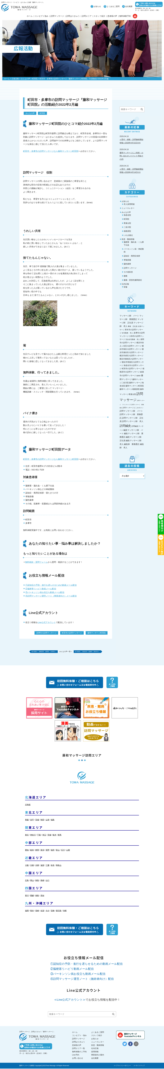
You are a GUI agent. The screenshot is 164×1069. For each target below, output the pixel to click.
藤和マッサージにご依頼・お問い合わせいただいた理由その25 (131, 156)
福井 (52, 851)
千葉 (39, 835)
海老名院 (127, 215)
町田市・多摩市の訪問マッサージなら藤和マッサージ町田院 (50, 151)
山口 (47, 881)
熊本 (32, 911)
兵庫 (37, 866)
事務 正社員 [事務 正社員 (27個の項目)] (132, 326)
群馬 (59, 835)
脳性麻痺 (127, 264)
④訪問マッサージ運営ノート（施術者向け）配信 (82, 979)
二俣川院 (127, 227)
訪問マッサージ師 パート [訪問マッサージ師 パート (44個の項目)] (131, 411)
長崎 (37, 911)
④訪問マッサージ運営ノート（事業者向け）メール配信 (51, 596)
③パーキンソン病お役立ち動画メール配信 (44, 592)
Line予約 (75, 1055)
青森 (27, 820)
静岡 (37, 851)
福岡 (27, 911)
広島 (27, 881)
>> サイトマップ (139, 1066)
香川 (27, 896)
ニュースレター (128, 208)
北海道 (28, 805)
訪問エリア (87, 16)
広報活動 (15, 79)
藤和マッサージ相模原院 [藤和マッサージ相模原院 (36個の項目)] (130, 389)
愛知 (27, 851)
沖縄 (65, 911)
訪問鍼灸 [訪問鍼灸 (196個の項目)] (125, 425)
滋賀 (42, 866)
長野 (47, 851)
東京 (27, 835)
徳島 (37, 896)
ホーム (30, 16)
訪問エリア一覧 (78, 1049)
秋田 (42, 820)
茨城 (49, 835)
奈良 (52, 866)
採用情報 (95, 1052)
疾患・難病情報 (128, 239)
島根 (42, 881)
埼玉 (44, 835)
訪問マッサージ (57, 16)
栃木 (54, 835)
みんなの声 (25, 79)
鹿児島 (58, 911)
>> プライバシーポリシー (122, 1066)
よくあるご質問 (113, 6)
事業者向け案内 (97, 1055)
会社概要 (128, 6)
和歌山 (58, 866)
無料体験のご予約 (79, 1052)
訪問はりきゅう (73, 16)
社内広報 (125, 284)
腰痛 (125, 276)
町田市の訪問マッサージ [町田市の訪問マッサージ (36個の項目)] (132, 369)
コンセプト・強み (79, 1036)
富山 (58, 851)
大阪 (27, 866)
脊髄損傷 (127, 260)
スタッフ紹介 (99, 16)
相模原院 (127, 231)
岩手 (32, 820)
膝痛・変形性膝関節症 (133, 280)
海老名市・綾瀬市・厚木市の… (96, 652)
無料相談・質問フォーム (36, 562)
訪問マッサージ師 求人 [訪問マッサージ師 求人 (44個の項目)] (132, 421)
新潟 (42, 851)
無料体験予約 (125, 16)
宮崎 (52, 911)
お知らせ (97, 6)
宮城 (37, 820)
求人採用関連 (129, 204)
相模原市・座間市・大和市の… (45, 652)
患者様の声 (112, 16)
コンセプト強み (41, 16)
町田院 (35, 79)
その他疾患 (128, 272)
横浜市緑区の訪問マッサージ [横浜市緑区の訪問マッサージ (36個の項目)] (131, 356)
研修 (125, 287)
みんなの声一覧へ (65, 652)
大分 (47, 911)
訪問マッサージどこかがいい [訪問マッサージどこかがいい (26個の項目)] (133, 408)
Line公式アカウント (47, 622)
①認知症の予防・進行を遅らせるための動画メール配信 (51, 585)
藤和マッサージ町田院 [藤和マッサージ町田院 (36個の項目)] (135, 386)
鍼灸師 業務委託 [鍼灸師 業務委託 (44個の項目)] (131, 444)
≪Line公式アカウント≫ (70, 1000)
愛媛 (32, 896)
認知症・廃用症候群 (132, 256)
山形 (47, 820)
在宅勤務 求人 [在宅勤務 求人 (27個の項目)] (127, 333)
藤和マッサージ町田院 (96, 633)
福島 (52, 820)
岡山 (32, 881)
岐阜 (32, 851)
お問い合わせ (77, 1059)
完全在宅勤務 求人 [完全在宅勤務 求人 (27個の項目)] (133, 339)
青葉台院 (127, 223)
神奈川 (33, 835)
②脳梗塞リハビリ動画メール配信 (40, 589)
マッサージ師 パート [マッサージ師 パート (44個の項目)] (129, 316)
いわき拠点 (128, 235)
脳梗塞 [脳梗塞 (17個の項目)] (138, 375)
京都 (32, 866)
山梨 (68, 851)
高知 (42, 896)
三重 (47, 866)
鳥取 (37, 881)
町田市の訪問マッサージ (72, 633)
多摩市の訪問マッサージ (46, 633)
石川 (63, 851)
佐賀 (42, 911)
